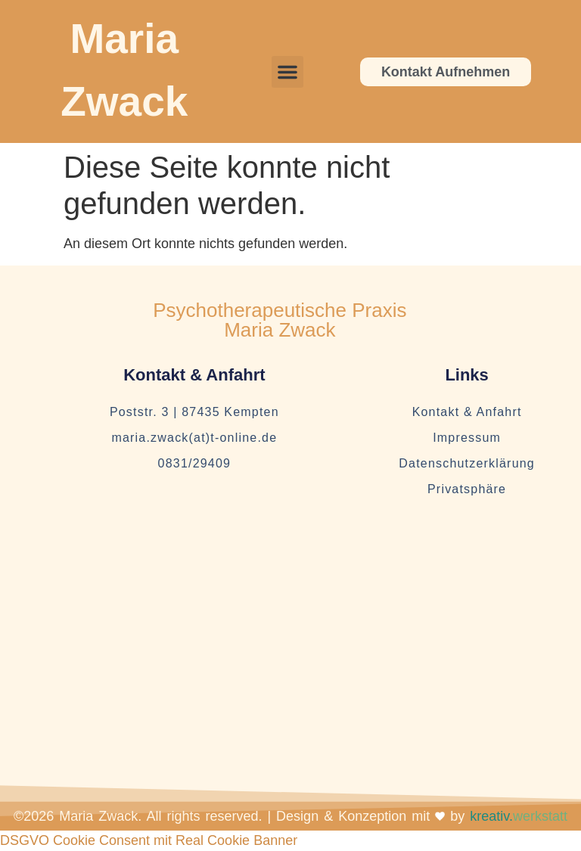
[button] (287, 72)
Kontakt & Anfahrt (467, 411)
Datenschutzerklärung (467, 463)
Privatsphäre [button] (466, 489)
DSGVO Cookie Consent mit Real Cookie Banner (148, 840)
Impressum (467, 437)
